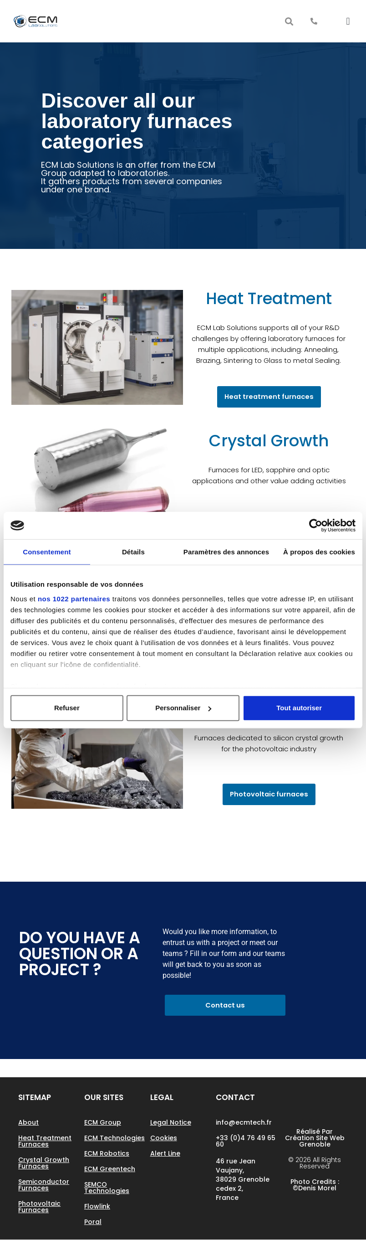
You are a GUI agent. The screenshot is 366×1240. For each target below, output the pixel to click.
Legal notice (170, 1122)
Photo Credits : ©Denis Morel (314, 1185)
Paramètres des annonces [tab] (226, 552)
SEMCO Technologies (106, 1188)
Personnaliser (183, 708)
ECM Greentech (109, 1169)
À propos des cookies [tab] (319, 552)
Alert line (165, 1153)
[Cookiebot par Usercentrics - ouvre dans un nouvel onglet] (316, 525)
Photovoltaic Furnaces (39, 1207)
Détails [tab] (133, 552)
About (28, 1122)
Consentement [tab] (47, 552)
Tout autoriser (299, 708)
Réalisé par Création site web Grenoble (315, 1138)
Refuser (67, 708)
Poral (93, 1222)
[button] (289, 21)
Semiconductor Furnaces (43, 1185)
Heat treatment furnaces (44, 1141)
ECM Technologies (114, 1138)
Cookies (163, 1138)
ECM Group (102, 1122)
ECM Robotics (106, 1153)
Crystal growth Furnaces (43, 1163)
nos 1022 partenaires (74, 598)
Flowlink (97, 1206)
